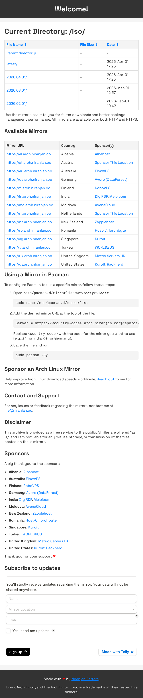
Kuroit (100, 239)
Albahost (102, 154)
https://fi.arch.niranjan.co (28, 188)
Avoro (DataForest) (111, 179)
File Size (87, 44)
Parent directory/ (21, 53)
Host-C (101, 230)
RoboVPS (102, 188)
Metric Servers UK (110, 256)
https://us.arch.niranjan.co (29, 264)
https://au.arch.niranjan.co (29, 171)
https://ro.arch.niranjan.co (28, 230)
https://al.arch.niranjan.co (28, 154)
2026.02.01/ (16, 103)
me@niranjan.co (18, 413)
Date (111, 44)
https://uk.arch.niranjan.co (29, 256)
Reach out (105, 382)
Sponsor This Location (114, 162)
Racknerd (115, 264)
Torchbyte (117, 230)
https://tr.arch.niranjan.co (28, 247)
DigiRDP (101, 196)
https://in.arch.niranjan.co (28, 196)
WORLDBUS (104, 247)
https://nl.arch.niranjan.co (28, 213)
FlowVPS (102, 171)
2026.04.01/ (16, 77)
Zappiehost (104, 222)
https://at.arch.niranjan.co (28, 162)
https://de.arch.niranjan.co (29, 179)
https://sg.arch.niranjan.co (29, 239)
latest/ (11, 64)
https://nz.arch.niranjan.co (29, 222)
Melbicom (117, 196)
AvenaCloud (105, 205)
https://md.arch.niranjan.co (29, 205)
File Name (14, 44)
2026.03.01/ (16, 90)
